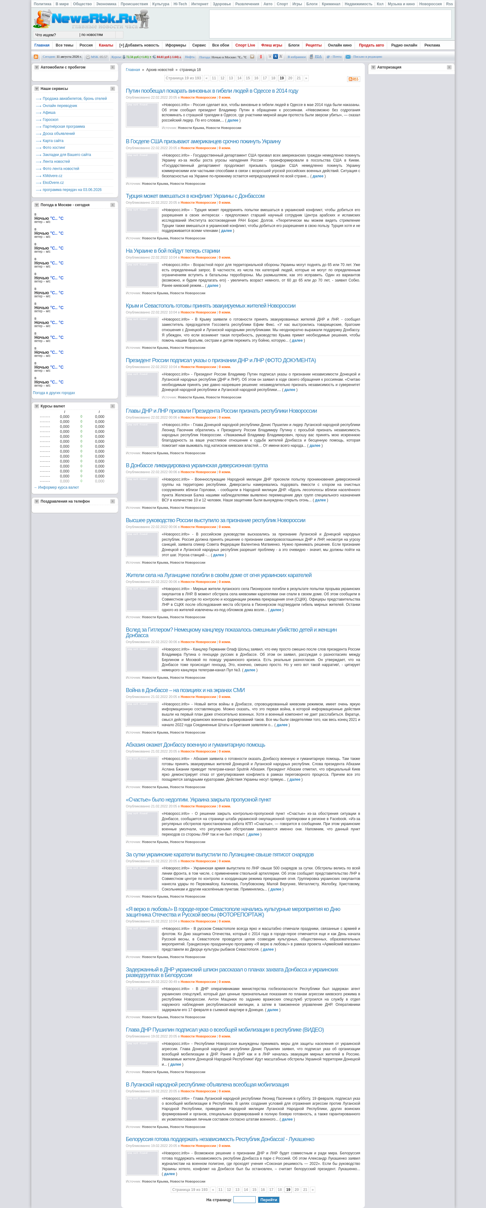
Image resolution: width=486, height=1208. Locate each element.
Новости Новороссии (198, 97)
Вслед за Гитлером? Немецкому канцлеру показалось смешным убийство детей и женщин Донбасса (231, 632)
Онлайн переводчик (60, 106)
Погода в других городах (54, 393)
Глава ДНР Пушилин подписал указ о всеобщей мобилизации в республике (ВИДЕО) (225, 1030)
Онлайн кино (340, 45)
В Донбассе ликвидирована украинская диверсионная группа (197, 465)
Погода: (204, 57)
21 (299, 78)
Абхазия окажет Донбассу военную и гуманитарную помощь (195, 745)
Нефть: (190, 57)
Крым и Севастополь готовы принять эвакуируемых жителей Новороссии (210, 306)
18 (273, 78)
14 (239, 78)
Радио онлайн (404, 45)
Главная (42, 45)
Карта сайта (53, 141)
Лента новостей (56, 161)
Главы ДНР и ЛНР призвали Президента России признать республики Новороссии (221, 411)
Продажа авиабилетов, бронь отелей (75, 98)
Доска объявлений (59, 133)
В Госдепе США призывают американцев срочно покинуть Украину (203, 141)
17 (265, 78)
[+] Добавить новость (139, 45)
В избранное (297, 57)
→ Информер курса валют (56, 487)
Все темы (64, 45)
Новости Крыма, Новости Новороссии (209, 128)
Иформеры (176, 45)
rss (36, 57)
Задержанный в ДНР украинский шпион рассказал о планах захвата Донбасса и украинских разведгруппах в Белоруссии (232, 972)
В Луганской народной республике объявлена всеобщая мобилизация (207, 1084)
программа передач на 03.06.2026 (72, 190)
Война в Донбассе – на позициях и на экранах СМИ (185, 690)
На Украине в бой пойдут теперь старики (173, 251)
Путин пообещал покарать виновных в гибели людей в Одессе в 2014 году (212, 91)
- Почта (334, 56)
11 (214, 78)
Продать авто (371, 45)
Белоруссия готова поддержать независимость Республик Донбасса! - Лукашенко (220, 1139)
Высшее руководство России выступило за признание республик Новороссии (215, 520)
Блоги (293, 45)
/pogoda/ (252, 57)
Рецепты (314, 45)
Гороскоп (50, 120)
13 (231, 78)
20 (290, 78)
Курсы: (117, 57)
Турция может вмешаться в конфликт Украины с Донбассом (195, 196)
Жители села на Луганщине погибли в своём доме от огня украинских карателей (218, 575)
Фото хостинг (54, 147)
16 (256, 78)
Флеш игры (271, 45)
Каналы (106, 45)
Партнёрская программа (64, 126)
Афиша (49, 112)
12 (222, 78)
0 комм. (225, 97)
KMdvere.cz (52, 176)
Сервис (199, 45)
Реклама (432, 45)
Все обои (220, 45)
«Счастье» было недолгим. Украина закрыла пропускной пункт (198, 800)
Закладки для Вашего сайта (67, 155)
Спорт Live (245, 45)
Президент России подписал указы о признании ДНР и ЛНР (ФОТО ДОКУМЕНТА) (221, 360)
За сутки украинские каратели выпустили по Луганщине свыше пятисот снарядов (220, 854)
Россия (86, 45)
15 (248, 78)
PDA (318, 56)
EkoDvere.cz (53, 182)
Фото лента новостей (61, 169)
